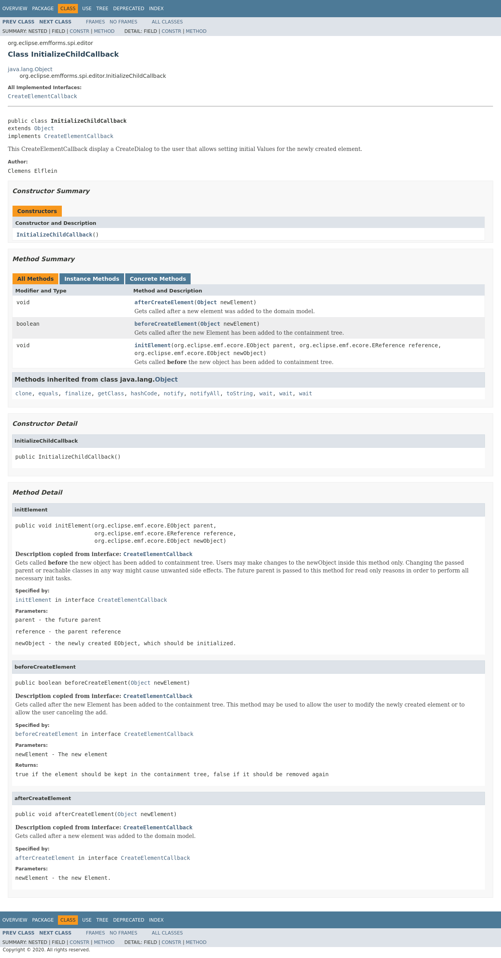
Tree (102, 8)
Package (43, 8)
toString (240, 393)
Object (44, 128)
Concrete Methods (158, 279)
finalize (78, 393)
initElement (153, 345)
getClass (111, 393)
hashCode (144, 393)
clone (23, 393)
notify (174, 393)
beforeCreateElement (166, 324)
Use (87, 8)
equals (48, 393)
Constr (79, 31)
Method (104, 31)
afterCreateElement (164, 302)
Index (156, 8)
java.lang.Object (30, 69)
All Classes (167, 22)
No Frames (123, 22)
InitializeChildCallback (54, 234)
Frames (95, 22)
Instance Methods (91, 279)
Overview (14, 8)
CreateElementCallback (42, 96)
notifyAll (205, 393)
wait (266, 393)
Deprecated (128, 8)
